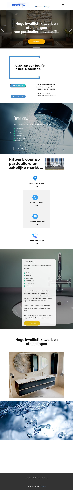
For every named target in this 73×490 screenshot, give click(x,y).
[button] (2, 29)
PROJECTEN (46, 323)
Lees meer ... (36, 41)
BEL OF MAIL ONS (18, 96)
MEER (36, 186)
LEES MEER (19, 149)
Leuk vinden (18, 85)
